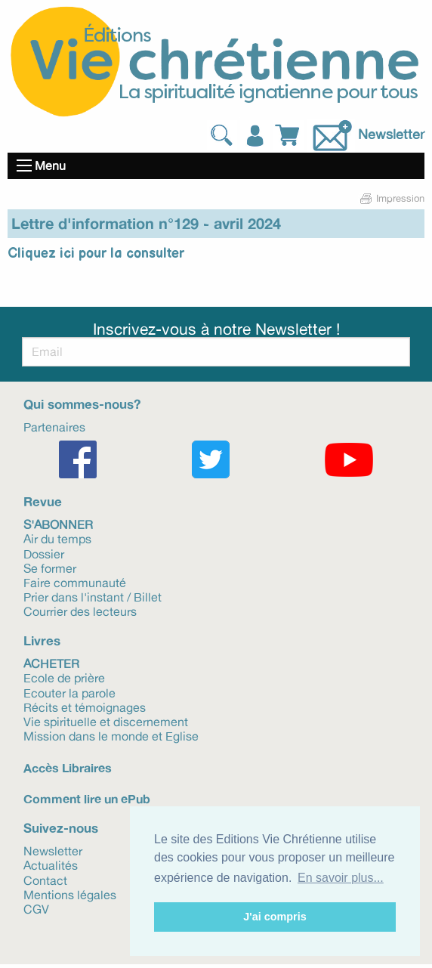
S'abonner (58, 523)
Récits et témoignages (84, 706)
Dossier (43, 553)
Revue (42, 501)
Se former (49, 567)
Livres (41, 640)
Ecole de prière (64, 677)
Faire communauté (74, 582)
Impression (391, 198)
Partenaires (54, 426)
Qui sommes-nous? (81, 404)
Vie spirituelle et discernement (105, 721)
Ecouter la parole (69, 692)
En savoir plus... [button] (341, 877)
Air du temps (57, 538)
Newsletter (391, 133)
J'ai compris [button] (274, 917)
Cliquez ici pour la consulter (96, 253)
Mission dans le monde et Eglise (111, 735)
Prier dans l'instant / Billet (92, 596)
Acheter (51, 663)
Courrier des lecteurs (80, 610)
